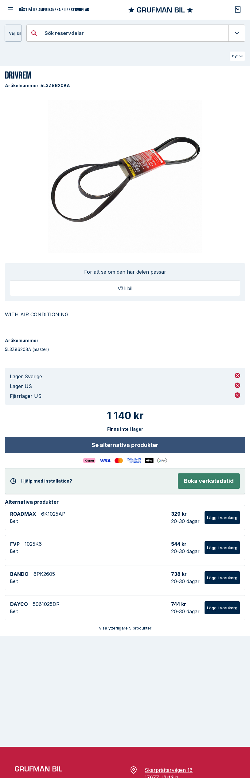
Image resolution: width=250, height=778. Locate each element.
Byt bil (237, 56)
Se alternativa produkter (125, 445)
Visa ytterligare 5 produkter (125, 628)
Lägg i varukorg (222, 517)
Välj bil (15, 33)
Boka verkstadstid (209, 481)
